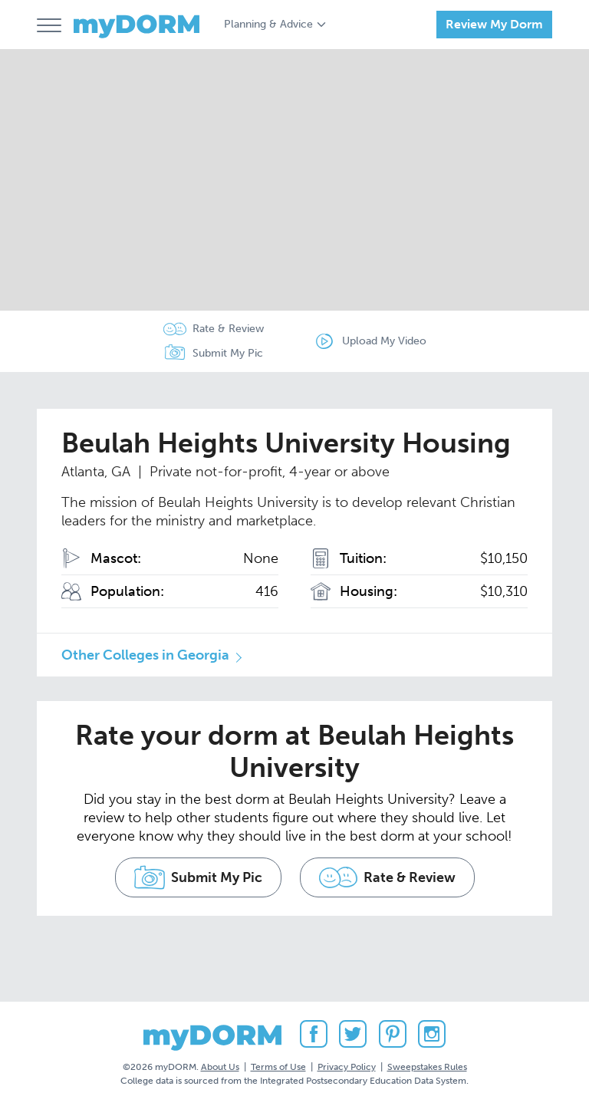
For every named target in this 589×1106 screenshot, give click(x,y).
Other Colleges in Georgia (145, 655)
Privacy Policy (347, 1067)
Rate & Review (228, 328)
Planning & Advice (268, 24)
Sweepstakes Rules (427, 1067)
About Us (220, 1067)
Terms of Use (278, 1067)
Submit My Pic (227, 353)
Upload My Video (384, 340)
